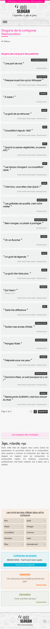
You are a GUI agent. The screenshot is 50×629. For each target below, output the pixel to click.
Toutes (8, 327)
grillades (13, 203)
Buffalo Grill (42, 200)
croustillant (37, 167)
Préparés (9, 360)
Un (6, 257)
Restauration (42, 68)
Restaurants (11, 397)
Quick (44, 110)
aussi (17, 80)
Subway (43, 287)
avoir (44, 397)
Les (6, 167)
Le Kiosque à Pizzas (39, 60)
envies (20, 327)
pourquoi (34, 377)
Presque (9, 80)
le (4, 400)
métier (6, 206)
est (8, 187)
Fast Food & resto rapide (27, 85)
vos (22, 360)
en (16, 273)
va (9, 240)
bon (22, 80)
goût (10, 114)
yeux (27, 360)
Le (6, 114)
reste (5, 170)
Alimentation (13, 560)
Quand (8, 147)
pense (19, 147)
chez (28, 187)
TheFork (43, 93)
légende (21, 257)
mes (14, 327)
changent (21, 167)
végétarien (28, 147)
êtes (23, 187)
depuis (21, 130)
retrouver (24, 114)
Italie (29, 327)
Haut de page (44, 621)
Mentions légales (25, 625)
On (6, 240)
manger (14, 223)
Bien (7, 223)
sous (17, 360)
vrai (20, 63)
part (11, 63)
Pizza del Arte (41, 323)
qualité (26, 203)
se (18, 114)
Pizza (18, 377)
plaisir (26, 223)
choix (8, 400)
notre (39, 203)
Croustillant (11, 130)
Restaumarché (40, 220)
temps (12, 167)
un (29, 80)
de (16, 63)
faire (20, 273)
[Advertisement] (25, 46)
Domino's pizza (41, 373)
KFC (44, 127)
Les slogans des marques (25, 435)
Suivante (43, 412)
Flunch (43, 236)
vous (18, 187)
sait (27, 377)
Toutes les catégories (25, 565)
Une (7, 63)
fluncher (15, 240)
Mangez (9, 343)
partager (36, 223)
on (13, 147)
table (9, 97)
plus (26, 273)
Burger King (41, 77)
